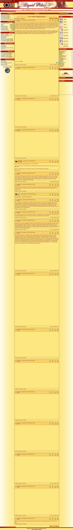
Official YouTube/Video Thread (6, 35)
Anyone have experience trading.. (7, 38)
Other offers (62, 77)
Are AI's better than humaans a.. (7, 53)
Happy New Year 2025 (5, 16)
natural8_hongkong (62, 50)
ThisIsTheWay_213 (62, 55)
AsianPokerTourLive (63, 58)
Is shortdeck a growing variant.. (7, 52)
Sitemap (39, 529)
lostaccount (19, 20)
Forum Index (17, 18)
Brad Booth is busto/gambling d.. (7, 56)
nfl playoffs (3, 44)
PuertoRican (19, 161)
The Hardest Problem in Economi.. (7, 40)
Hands (61, 16)
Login (45, 9)
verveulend (61, 60)
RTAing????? (3, 37)
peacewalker (66, 29)
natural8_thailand (62, 56)
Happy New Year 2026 (5, 15)
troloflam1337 (61, 65)
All (58, 18)
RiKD (18, 194)
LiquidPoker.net (36, 528)
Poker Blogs (27, 9)
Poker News (10, 13)
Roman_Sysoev (62, 62)
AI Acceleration (4, 36)
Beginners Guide (4, 64)
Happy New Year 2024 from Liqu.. (7, 19)
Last (56, 18)
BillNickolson (61, 63)
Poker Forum (33, 9)
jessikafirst (61, 66)
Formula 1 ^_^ (3, 48)
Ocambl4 (61, 57)
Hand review (3, 60)
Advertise (36, 529)
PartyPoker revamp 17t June (6, 55)
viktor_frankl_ (61, 64)
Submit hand (65, 46)
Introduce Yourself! (4, 34)
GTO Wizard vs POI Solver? (6, 54)
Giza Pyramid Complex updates (7, 39)
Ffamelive (61, 61)
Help (71, 16)
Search (61, 69)
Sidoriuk (60, 54)
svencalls (61, 53)
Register (49, 9)
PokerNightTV (61, 59)
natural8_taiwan (62, 52)
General (11, 32)
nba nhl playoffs (4, 45)
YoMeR (65, 19)
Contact (54, 0)
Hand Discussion (9, 59)
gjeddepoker (61, 51)
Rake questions (4, 61)
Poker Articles (40, 9)
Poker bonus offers (64, 13)
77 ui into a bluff (4, 63)
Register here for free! (41, 16)
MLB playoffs (3, 46)
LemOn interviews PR (5, 18)
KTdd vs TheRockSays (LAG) (6, 62)
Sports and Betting (9, 43)
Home (23, 9)
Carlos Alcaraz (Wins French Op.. (7, 47)
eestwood (65, 27)
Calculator (62, 80)
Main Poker (10, 51)
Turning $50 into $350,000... (6, 17)
